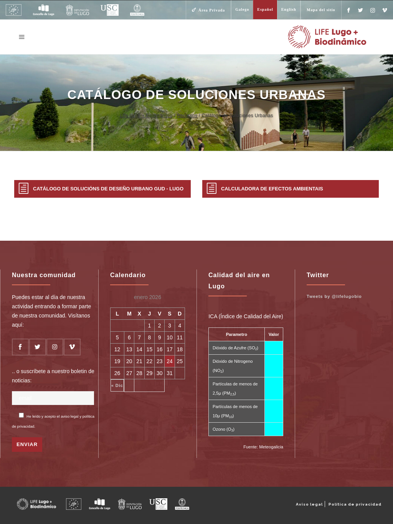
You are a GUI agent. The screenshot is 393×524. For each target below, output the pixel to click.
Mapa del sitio (321, 10)
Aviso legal (309, 504)
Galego (242, 9)
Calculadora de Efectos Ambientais (272, 189)
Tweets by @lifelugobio (334, 296)
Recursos (187, 115)
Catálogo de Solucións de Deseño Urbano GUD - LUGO (108, 189)
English (288, 9)
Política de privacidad (355, 504)
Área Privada (211, 10)
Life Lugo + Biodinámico (146, 115)
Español (265, 9)
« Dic (117, 385)
